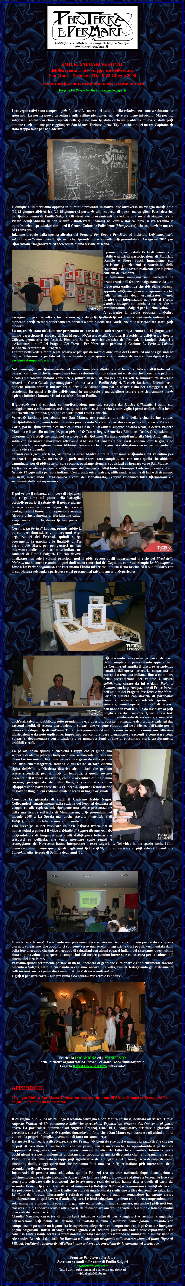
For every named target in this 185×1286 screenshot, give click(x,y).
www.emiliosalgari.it (92, 1266)
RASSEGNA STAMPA (90, 1066)
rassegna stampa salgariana (32, 360)
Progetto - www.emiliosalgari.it (92, 90)
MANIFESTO (115, 1058)
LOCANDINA (85, 1058)
